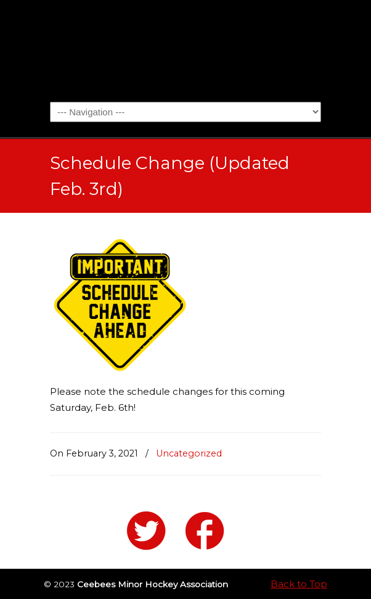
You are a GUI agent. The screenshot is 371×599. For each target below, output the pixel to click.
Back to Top (299, 584)
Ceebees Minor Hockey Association (185, 50)
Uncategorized (189, 453)
